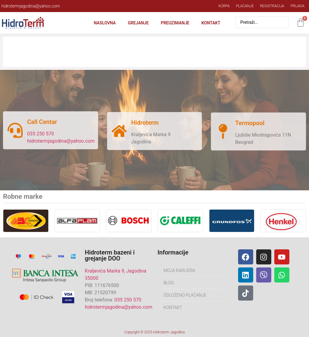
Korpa (224, 6)
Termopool (249, 126)
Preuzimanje (175, 22)
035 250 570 (40, 135)
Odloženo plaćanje (185, 295)
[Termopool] (223, 134)
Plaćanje (245, 6)
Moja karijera (179, 270)
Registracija (272, 6)
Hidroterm (145, 125)
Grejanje (138, 22)
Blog (169, 282)
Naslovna (105, 22)
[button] (10, 222)
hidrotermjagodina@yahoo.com (61, 142)
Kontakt (210, 22)
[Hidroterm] (119, 133)
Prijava (297, 6)
